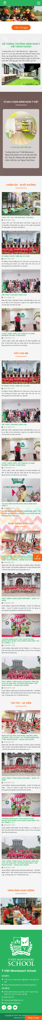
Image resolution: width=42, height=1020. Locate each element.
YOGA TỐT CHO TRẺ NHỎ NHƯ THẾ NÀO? (18, 217)
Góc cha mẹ (21, 353)
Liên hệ (37, 557)
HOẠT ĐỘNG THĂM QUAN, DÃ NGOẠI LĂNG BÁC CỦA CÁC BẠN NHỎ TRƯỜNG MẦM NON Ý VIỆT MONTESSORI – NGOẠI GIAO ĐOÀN (20, 683)
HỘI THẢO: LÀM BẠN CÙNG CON (14, 295)
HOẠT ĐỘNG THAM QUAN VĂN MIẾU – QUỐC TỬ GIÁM (20, 599)
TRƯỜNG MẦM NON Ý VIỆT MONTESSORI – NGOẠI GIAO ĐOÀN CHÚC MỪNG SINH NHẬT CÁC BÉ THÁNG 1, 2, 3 (20, 641)
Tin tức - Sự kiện (21, 702)
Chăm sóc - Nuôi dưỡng (21, 184)
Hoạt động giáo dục (21, 523)
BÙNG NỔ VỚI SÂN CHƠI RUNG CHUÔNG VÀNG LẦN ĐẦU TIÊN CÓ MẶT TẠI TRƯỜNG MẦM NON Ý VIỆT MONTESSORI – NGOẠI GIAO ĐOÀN (20, 558)
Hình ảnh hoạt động (21, 890)
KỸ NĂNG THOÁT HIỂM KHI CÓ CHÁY (16, 256)
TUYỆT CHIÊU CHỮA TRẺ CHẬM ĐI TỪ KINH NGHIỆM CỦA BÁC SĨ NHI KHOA (18, 334)
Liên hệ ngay (21, 27)
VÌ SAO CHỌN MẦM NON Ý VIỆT (21, 101)
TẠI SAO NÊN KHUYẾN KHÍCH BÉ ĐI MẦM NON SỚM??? (19, 505)
